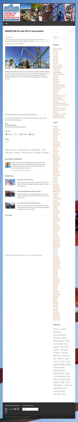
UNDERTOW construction (28, 41)
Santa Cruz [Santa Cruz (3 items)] (67, 373)
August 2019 (56, 160)
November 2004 (56, 318)
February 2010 (56, 258)
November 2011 (56, 229)
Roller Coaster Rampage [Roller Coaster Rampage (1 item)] (59, 373)
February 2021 (56, 151)
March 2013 (55, 216)
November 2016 (56, 191)
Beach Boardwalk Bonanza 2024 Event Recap (29, 191)
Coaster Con (56, 77)
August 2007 (56, 285)
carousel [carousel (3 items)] (67, 340)
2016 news (55, 52)
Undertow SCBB (37, 152)
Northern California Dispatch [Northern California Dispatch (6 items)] (59, 364)
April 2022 (55, 141)
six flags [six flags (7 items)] (55, 379)
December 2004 (56, 316)
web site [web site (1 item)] (63, 394)
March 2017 (55, 184)
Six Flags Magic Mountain (58, 115)
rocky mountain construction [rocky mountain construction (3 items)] (59, 370)
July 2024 (55, 126)
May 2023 (55, 132)
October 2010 (56, 244)
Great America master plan (59, 86)
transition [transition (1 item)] (62, 382)
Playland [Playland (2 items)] (68, 364)
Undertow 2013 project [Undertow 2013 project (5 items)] (58, 385)
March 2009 (55, 278)
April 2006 (55, 301)
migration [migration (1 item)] (67, 358)
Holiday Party (56, 90)
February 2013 (56, 218)
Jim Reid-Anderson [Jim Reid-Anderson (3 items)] (66, 355)
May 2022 (55, 139)
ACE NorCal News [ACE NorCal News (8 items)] (57, 332)
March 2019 (55, 164)
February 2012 (56, 226)
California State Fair (57, 72)
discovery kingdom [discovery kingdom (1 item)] (64, 349)
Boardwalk (7, 149)
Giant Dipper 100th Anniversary (25, 179)
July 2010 (55, 249)
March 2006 (55, 303)
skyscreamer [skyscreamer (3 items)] (56, 382)
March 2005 (55, 310)
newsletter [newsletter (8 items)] (68, 361)
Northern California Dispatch (59, 95)
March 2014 (55, 209)
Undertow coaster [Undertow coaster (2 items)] (68, 385)
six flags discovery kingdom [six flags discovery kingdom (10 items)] (64, 379)
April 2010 (55, 254)
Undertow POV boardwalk (27, 152)
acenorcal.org (26, 39)
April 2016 (55, 195)
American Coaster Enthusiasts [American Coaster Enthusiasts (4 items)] (60, 335)
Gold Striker (55, 83)
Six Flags (55, 112)
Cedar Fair (55, 76)
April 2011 (55, 233)
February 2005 (56, 312)
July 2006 (55, 298)
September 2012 (56, 220)
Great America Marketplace (59, 85)
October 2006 (56, 292)
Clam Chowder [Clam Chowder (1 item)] (60, 343)
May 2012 (55, 224)
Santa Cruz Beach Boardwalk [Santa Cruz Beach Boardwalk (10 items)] (60, 376)
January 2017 (56, 188)
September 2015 (56, 198)
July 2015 (55, 200)
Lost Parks (55, 94)
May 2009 (55, 274)
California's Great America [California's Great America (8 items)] (59, 340)
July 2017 (55, 178)
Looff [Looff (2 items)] (55, 358)
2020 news (55, 58)
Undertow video (45, 152)
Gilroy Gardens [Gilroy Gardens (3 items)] (57, 352)
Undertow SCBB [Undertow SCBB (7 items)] (57, 394)
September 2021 (56, 146)
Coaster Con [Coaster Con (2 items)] (56, 346)
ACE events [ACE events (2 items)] (56, 329)
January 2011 (56, 238)
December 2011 (56, 227)
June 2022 (55, 137)
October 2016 (56, 193)
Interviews (55, 92)
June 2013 (55, 215)
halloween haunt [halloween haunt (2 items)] (57, 355)
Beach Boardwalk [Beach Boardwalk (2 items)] (57, 337)
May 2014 (55, 207)
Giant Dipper (56, 79)
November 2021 (56, 144)
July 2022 (55, 135)
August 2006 (56, 296)
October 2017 (56, 173)
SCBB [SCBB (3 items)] (68, 376)
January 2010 (56, 260)
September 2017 (56, 175)
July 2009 (55, 271)
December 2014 (56, 202)
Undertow (44, 149)
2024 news (55, 63)
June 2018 (55, 168)
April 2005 (55, 309)
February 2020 (56, 157)
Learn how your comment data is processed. (32, 255)
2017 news (55, 54)
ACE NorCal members (10, 39)
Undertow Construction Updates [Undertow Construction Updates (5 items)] (60, 388)
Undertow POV (17, 152)
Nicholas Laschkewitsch (19, 43)
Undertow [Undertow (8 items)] (68, 382)
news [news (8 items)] (63, 361)
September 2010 (56, 245)
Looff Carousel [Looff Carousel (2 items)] (60, 358)
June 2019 (55, 162)
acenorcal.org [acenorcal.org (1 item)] (63, 329)
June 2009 (55, 272)
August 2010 (56, 247)
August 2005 (56, 305)
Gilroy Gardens (56, 81)
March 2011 (55, 235)
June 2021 (55, 148)
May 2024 (55, 128)
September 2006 (56, 294)
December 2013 (56, 213)
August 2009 (56, 269)
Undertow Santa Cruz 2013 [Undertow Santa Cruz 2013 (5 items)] (59, 391)
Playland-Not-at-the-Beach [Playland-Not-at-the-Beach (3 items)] (59, 367)
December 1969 (56, 319)
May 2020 (55, 153)
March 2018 (55, 169)
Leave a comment (9, 43)
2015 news (55, 50)
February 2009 (56, 280)
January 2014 (56, 211)
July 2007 (55, 287)
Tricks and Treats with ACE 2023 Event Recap (29, 203)
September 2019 (56, 159)
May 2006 (55, 300)
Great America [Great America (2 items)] (64, 352)
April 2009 (55, 276)
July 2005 (55, 307)
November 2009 (56, 263)
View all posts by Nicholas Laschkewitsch (21, 170)
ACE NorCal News (19, 39)
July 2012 (55, 222)
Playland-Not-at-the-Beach (59, 99)
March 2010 (55, 256)
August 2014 (56, 206)
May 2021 (55, 150)
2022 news (55, 61)
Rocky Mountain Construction (59, 103)
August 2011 (56, 231)
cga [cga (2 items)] (54, 343)
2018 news (55, 56)
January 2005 (56, 314)
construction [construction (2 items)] (56, 349)
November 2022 (56, 133)
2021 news (55, 59)
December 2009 (56, 262)
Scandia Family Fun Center (59, 110)
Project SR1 (55, 101)
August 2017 (56, 177)
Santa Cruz (13, 149)
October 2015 (56, 197)
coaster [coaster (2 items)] (66, 343)
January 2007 (56, 291)
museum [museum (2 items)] (55, 361)
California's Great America (59, 74)
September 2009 (56, 267)
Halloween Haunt (57, 88)
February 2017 (56, 186)
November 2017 (56, 171)
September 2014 (56, 204)
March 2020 (55, 155)
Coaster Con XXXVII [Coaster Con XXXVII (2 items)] (64, 346)
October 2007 (56, 283)
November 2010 (56, 242)
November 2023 (56, 130)
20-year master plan (57, 49)
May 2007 (55, 289)
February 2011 (56, 236)
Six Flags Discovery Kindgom (59, 114)
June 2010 (55, 251)
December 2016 (56, 189)
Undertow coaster (9, 152)
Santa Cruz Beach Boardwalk (16, 41)
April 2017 (55, 182)
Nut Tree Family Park (57, 97)
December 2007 (56, 282)
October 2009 (56, 265)
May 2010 (55, 253)
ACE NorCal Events (57, 65)
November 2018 (56, 166)
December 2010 (56, 240)
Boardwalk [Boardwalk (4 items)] (64, 337)
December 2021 (56, 142)
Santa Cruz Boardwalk (35, 149)
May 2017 (55, 180)
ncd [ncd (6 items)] (59, 361)
